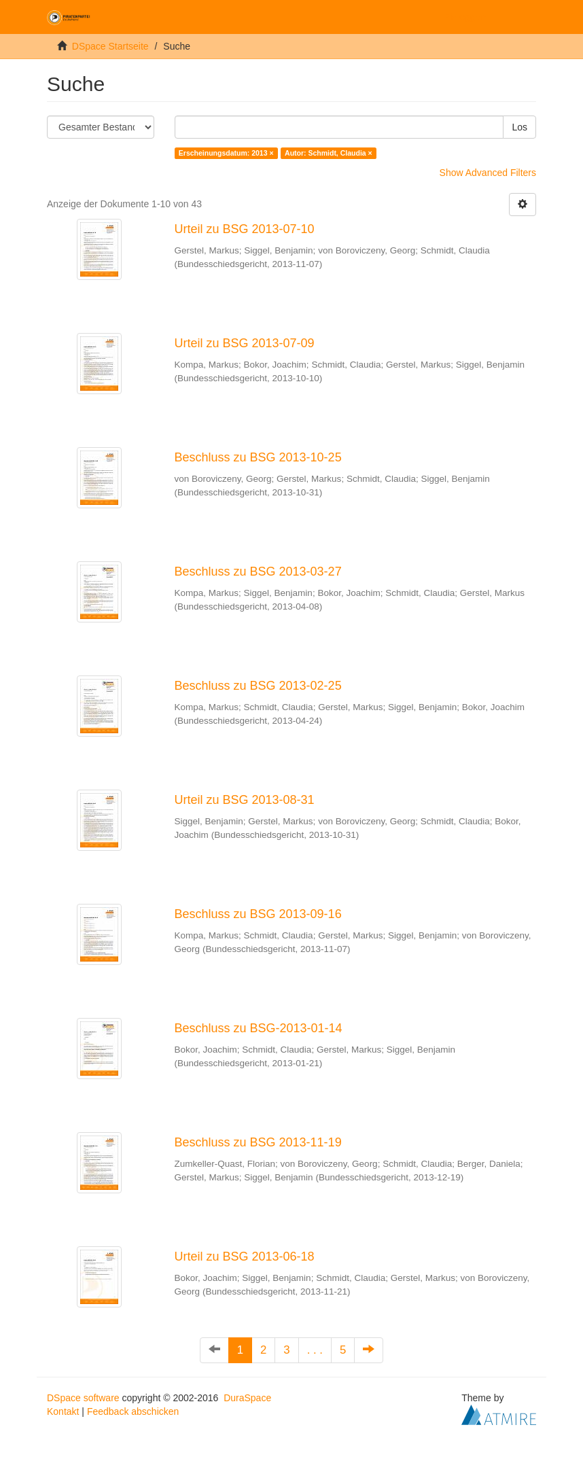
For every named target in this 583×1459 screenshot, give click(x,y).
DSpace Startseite (110, 46)
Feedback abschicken (133, 1411)
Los (519, 127)
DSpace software (83, 1397)
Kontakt (63, 1411)
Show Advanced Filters (488, 172)
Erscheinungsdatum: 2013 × (226, 153)
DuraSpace (247, 1397)
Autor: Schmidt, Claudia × (328, 153)
